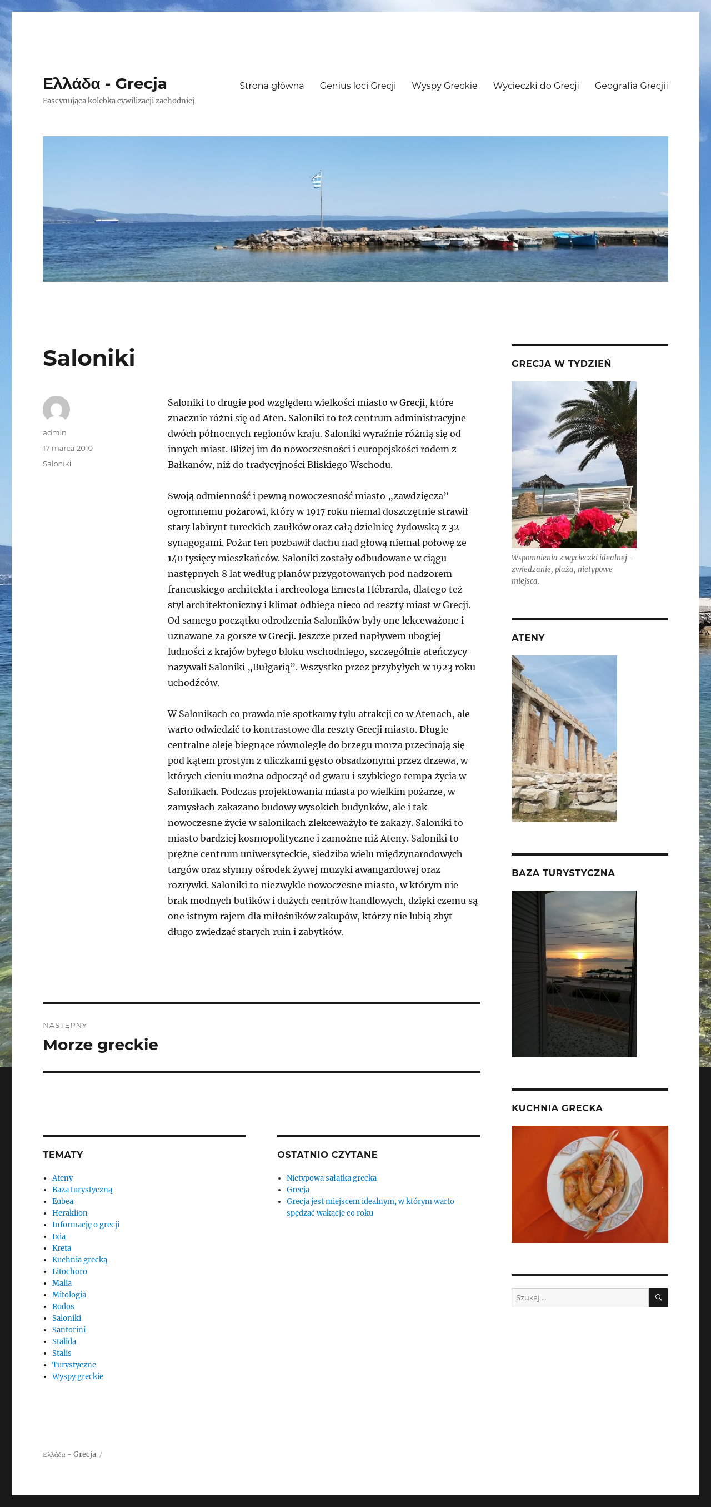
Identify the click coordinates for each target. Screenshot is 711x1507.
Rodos (63, 1306)
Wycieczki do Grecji (536, 86)
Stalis (62, 1353)
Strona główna (271, 86)
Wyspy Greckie (444, 86)
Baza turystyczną (82, 1190)
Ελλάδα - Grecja (105, 83)
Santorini (69, 1330)
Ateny (62, 1178)
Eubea (62, 1201)
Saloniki (57, 463)
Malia (62, 1283)
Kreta (61, 1248)
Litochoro (69, 1271)
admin (55, 432)
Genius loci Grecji (358, 86)
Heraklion (70, 1213)
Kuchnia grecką (79, 1260)
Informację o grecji (85, 1225)
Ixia (59, 1236)
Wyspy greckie (77, 1376)
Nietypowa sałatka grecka (332, 1178)
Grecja (298, 1190)
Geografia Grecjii (631, 86)
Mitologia (69, 1295)
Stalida (64, 1341)
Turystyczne (74, 1365)
